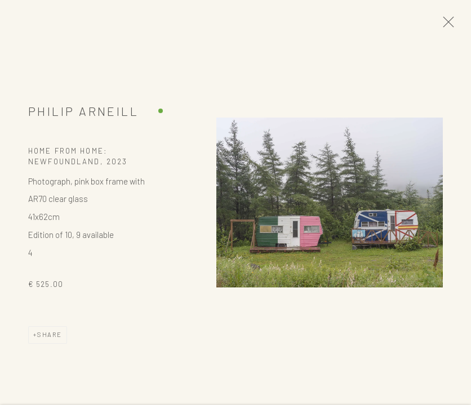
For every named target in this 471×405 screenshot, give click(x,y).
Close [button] (448, 25)
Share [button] (49, 337)
